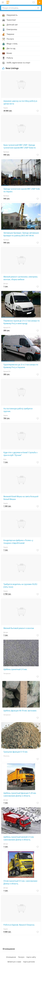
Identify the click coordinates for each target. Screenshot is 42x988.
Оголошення (11, 957)
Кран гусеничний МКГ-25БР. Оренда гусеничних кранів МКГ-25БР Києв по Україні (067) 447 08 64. (19, 146)
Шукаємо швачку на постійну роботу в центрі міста (20, 102)
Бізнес (9, 53)
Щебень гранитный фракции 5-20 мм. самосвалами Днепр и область (19, 794)
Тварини (10, 34)
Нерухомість (12, 15)
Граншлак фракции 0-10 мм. (15, 752)
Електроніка (12, 29)
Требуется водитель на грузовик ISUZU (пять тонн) (20, 585)
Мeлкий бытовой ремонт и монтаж (18, 628)
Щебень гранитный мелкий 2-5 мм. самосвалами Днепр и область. (18, 838)
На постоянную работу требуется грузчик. (17, 410)
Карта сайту (31, 957)
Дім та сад (11, 48)
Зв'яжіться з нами (14, 962)
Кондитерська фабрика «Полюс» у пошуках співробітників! (18, 541)
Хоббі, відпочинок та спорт (18, 63)
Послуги (10, 39)
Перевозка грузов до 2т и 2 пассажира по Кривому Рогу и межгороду (21, 322)
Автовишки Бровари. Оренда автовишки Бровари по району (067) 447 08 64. (21, 234)
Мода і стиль (12, 44)
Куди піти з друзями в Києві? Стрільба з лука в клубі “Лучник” (20, 453)
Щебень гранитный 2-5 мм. (15, 669)
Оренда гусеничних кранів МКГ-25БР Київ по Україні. (21, 190)
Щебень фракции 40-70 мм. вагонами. (20, 710)
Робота (10, 58)
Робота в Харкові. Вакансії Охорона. (19, 925)
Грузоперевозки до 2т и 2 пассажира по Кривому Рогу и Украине (20, 366)
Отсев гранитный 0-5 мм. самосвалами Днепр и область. (20, 882)
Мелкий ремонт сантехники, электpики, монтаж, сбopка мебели (20, 278)
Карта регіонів (29, 962)
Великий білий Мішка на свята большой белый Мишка (20, 497)
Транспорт (11, 20)
